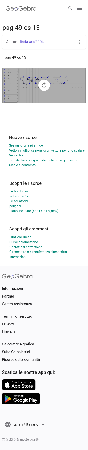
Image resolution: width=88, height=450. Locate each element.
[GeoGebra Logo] (21, 8)
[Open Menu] (79, 8)
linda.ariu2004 (32, 42)
